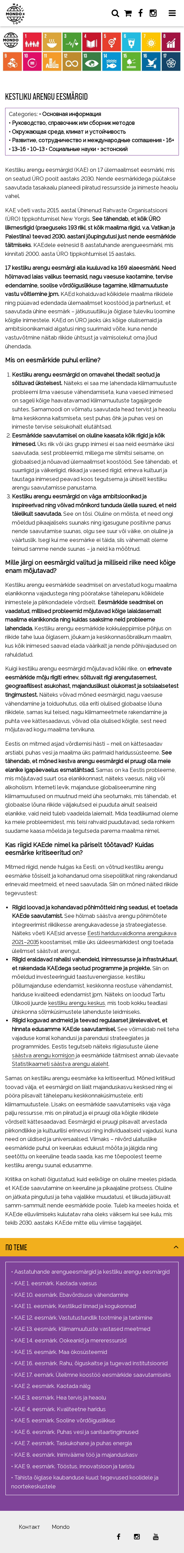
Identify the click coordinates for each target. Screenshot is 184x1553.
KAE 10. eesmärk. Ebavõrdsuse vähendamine (71, 1295)
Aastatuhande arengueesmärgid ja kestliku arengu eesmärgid (92, 1272)
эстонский (114, 149)
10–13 (37, 149)
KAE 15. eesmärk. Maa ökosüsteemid (60, 1352)
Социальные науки (72, 149)
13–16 (19, 149)
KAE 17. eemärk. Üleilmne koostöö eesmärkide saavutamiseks (92, 1375)
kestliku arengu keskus (76, 1003)
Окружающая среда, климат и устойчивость (69, 132)
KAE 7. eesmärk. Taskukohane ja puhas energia (73, 1443)
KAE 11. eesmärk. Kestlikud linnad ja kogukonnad (75, 1306)
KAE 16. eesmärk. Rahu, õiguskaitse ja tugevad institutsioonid (91, 1363)
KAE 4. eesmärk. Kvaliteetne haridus (60, 1409)
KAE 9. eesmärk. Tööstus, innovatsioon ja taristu (74, 1466)
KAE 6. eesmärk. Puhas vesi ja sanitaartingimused (76, 1432)
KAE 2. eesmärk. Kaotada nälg (52, 1386)
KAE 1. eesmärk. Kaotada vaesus (55, 1283)
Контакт (29, 1527)
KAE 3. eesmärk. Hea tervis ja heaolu (60, 1397)
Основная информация (71, 114)
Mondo (61, 1527)
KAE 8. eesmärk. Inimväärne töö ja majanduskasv (76, 1455)
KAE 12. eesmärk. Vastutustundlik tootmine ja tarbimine (83, 1318)
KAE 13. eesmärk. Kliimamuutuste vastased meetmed (82, 1329)
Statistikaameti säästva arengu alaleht (60, 1064)
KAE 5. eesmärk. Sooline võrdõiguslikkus (64, 1420)
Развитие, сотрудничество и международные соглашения (87, 140)
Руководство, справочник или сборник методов (73, 123)
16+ (170, 140)
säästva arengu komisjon (43, 1055)
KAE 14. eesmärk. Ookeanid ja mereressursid (70, 1340)
